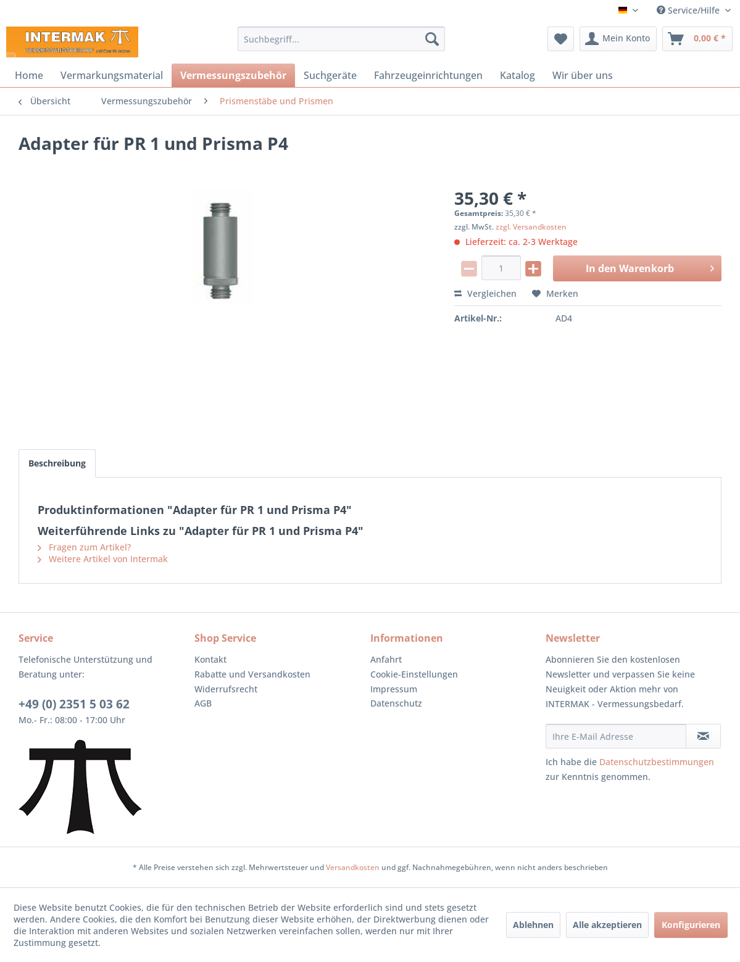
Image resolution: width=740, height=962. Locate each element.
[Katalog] (517, 75)
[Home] (29, 75)
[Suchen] (432, 39)
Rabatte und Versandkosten (252, 674)
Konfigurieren (691, 925)
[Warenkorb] (697, 39)
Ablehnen (533, 925)
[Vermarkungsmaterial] (112, 75)
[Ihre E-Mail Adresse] (616, 736)
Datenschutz (396, 703)
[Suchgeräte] (330, 75)
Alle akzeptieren (607, 925)
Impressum (393, 689)
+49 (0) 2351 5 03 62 (74, 704)
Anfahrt (386, 659)
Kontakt (210, 659)
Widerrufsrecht (225, 689)
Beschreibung (57, 463)
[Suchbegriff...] (341, 39)
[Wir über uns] (583, 75)
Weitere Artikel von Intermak (103, 559)
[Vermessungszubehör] (233, 75)
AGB (203, 703)
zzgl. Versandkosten (531, 227)
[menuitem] (341, 39)
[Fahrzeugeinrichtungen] (428, 75)
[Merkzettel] (560, 39)
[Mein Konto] (618, 39)
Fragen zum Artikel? (84, 547)
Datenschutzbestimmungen (656, 762)
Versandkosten (353, 867)
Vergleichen (485, 293)
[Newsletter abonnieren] (703, 736)
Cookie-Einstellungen (414, 674)
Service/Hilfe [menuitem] (689, 10)
